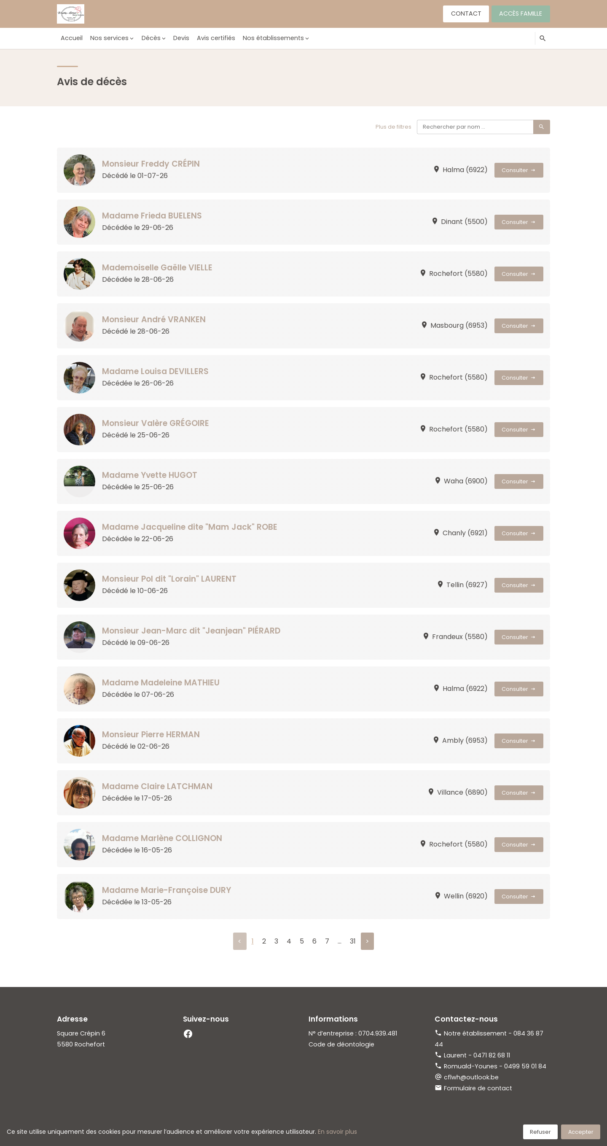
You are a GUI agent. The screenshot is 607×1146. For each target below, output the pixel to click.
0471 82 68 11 (491, 1055)
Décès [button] (150, 38)
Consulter (519, 170)
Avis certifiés (215, 38)
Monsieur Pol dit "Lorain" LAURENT (170, 579)
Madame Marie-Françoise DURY (167, 890)
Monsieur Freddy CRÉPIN (151, 164)
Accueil (72, 38)
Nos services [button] (109, 38)
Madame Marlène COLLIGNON (162, 838)
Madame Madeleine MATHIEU (161, 682)
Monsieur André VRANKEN (154, 319)
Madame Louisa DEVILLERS (155, 371)
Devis (180, 38)
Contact (466, 13)
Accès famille (520, 13)
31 (353, 941)
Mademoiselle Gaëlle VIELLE (158, 267)
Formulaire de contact (478, 1088)
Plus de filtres (393, 126)
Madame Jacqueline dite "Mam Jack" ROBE (190, 527)
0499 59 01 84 (525, 1066)
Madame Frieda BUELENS (152, 215)
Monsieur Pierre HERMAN (151, 734)
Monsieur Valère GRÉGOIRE (156, 423)
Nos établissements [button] (272, 38)
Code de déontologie (341, 1044)
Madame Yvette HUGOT (150, 475)
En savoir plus (337, 1131)
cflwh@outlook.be (471, 1077)
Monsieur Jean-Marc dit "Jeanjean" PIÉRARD (192, 630)
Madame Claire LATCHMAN (157, 786)
